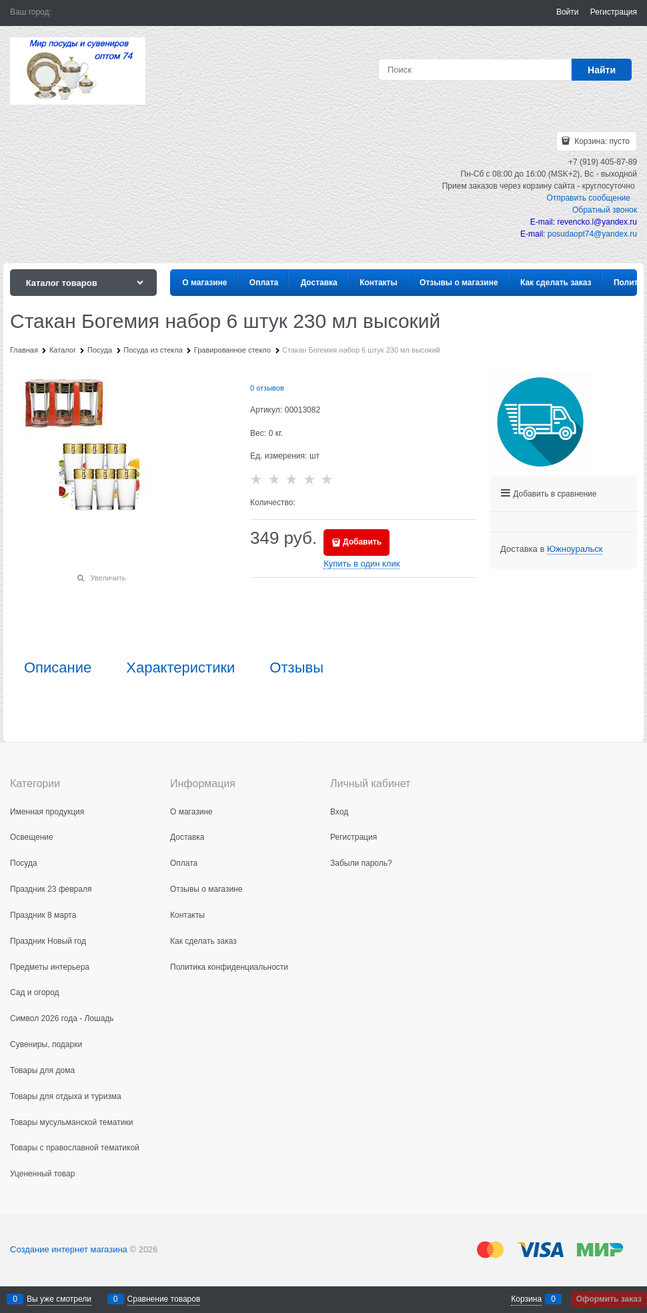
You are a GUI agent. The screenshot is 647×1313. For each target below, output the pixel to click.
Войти (567, 12)
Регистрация (613, 12)
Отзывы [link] (296, 667)
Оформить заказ (609, 1299)
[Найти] (602, 70)
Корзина (526, 1299)
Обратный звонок (604, 210)
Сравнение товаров (164, 1299)
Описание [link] (57, 667)
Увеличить (107, 578)
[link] (574, 549)
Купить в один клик (362, 564)
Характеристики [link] (180, 667)
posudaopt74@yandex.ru (592, 234)
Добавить (362, 542)
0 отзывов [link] (267, 388)
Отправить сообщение (588, 198)
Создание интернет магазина (68, 1249)
